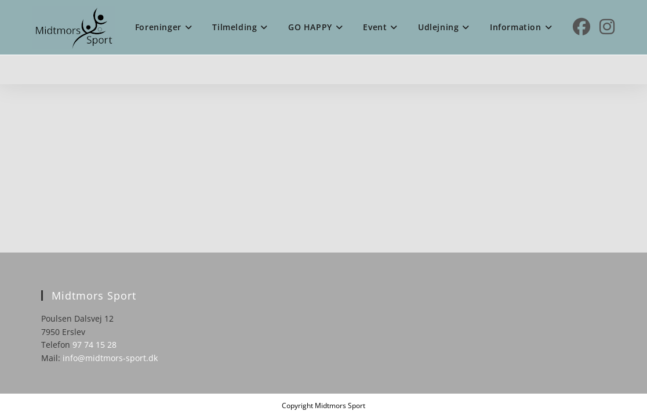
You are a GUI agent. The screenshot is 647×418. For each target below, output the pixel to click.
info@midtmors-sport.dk (110, 357)
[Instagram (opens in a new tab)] (607, 26)
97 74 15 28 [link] (94, 344)
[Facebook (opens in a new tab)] (581, 26)
